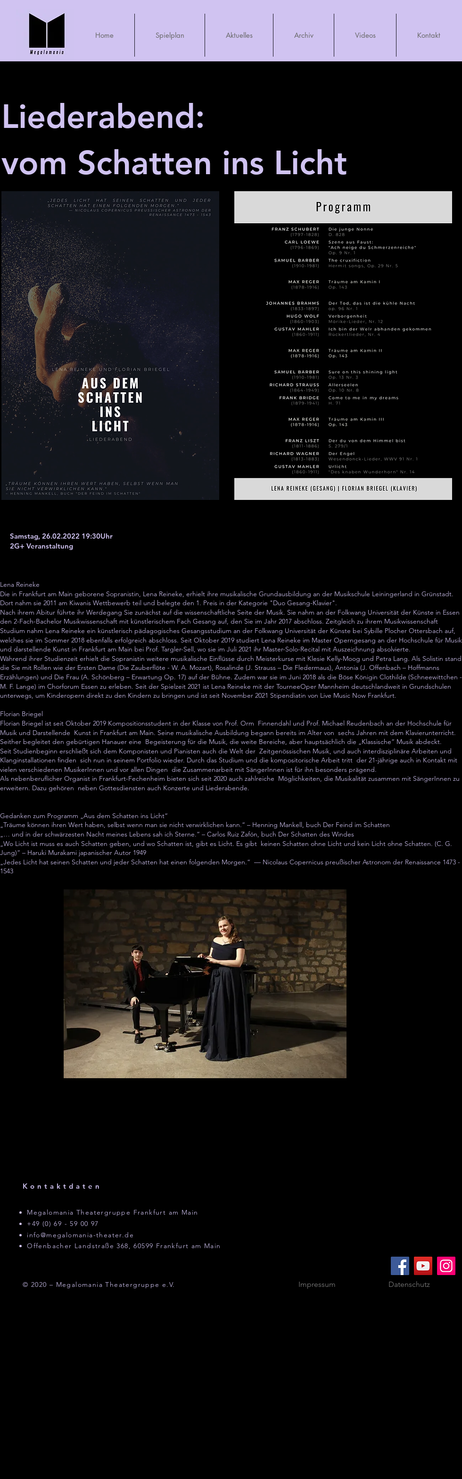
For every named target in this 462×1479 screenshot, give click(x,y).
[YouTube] (423, 1266)
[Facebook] (400, 1266)
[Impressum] (317, 1284)
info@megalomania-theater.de (80, 1235)
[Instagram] (446, 1266)
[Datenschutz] (409, 1284)
